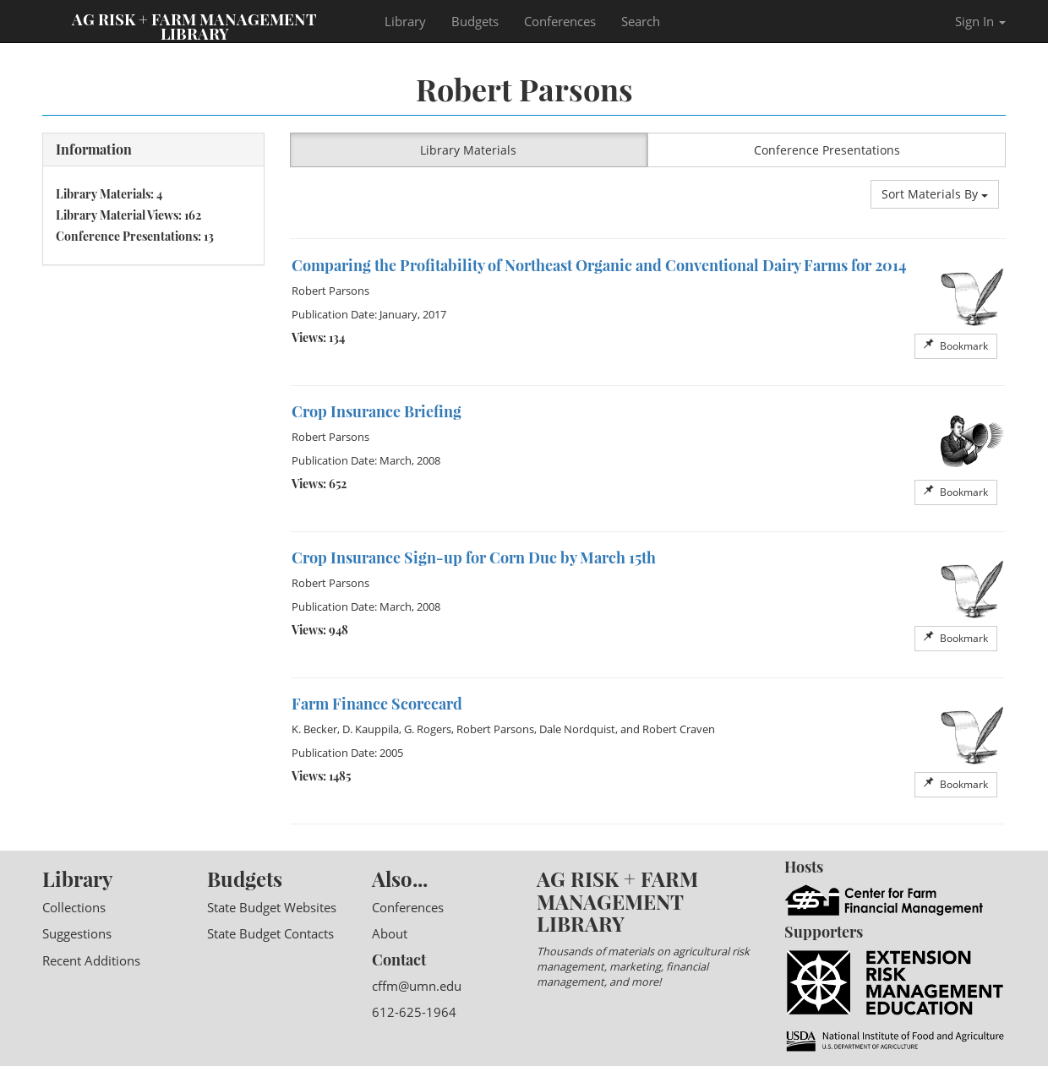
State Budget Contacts (270, 933)
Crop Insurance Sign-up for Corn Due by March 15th (474, 557)
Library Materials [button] (468, 150)
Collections (74, 907)
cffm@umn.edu (416, 985)
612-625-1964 (414, 1011)
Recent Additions (91, 960)
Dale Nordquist (577, 729)
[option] (648, 312)
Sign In (980, 21)
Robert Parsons (330, 290)
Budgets (475, 21)
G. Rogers (427, 729)
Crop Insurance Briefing (376, 411)
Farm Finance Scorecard (377, 703)
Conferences (560, 21)
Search (640, 21)
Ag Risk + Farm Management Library (194, 25)
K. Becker (314, 729)
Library (405, 21)
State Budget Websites (271, 907)
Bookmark (956, 346)
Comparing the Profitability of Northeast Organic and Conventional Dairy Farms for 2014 (599, 265)
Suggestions (77, 933)
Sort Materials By (935, 194)
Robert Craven (678, 729)
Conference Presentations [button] (827, 150)
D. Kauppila (370, 729)
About (389, 933)
